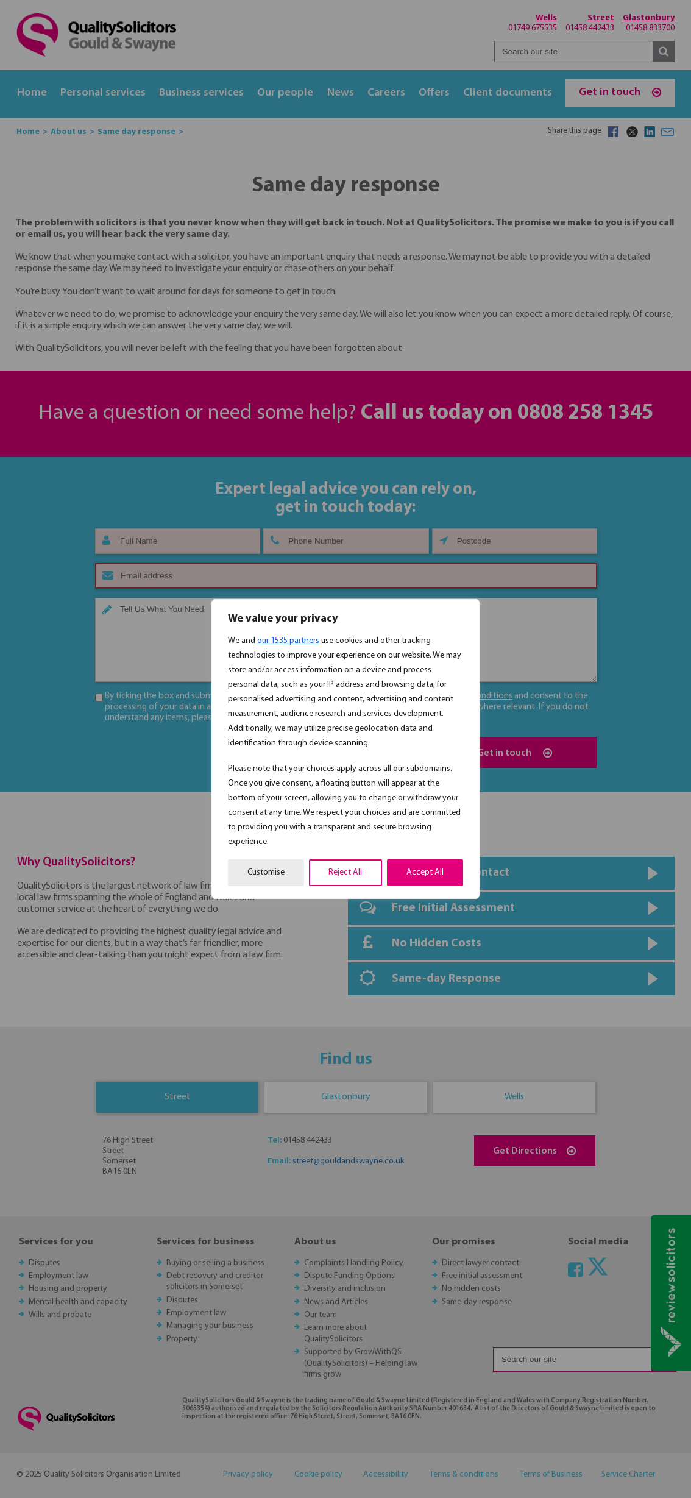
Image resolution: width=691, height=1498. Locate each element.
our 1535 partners (288, 640)
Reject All (345, 872)
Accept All (425, 872)
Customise (266, 872)
